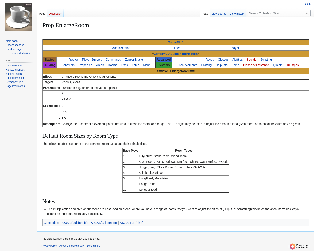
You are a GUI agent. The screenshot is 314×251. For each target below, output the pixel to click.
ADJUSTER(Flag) (131, 222)
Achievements (188, 65)
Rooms (112, 65)
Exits (124, 65)
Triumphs (293, 65)
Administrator (120, 48)
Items (135, 65)
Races (210, 59)
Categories (51, 222)
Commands (113, 59)
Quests (277, 65)
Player (235, 48)
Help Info (222, 65)
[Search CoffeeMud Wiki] (279, 13)
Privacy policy (49, 245)
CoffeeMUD (175, 42)
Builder (175, 48)
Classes (223, 59)
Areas (100, 65)
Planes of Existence (256, 65)
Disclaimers (93, 245)
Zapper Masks (134, 59)
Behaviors (68, 65)
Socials (251, 59)
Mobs (146, 65)
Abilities (237, 59)
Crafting (206, 65)
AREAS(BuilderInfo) (104, 222)
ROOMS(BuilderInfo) (74, 222)
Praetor (73, 59)
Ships (235, 65)
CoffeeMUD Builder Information (176, 54)
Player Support (92, 59)
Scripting (266, 59)
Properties (85, 65)
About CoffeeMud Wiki (71, 245)
